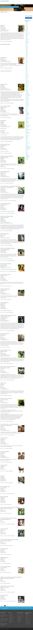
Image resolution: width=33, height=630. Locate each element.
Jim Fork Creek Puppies (5, 566)
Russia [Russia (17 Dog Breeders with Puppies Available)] (26, 124)
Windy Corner (3, 383)
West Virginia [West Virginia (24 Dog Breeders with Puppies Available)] (27, 157)
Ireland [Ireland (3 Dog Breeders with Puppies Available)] (26, 64)
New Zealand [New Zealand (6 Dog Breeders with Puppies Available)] (27, 101)
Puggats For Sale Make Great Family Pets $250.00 (11, 577)
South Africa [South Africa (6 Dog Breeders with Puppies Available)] (27, 131)
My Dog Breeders (5, 1)
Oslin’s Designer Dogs (5, 486)
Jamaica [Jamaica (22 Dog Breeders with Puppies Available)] (27, 67)
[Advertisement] (12, 19)
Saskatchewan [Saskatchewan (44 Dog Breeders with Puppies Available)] (27, 126)
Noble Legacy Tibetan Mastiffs (6, 216)
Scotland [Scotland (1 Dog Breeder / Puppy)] (27, 127)
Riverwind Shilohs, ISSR (5, 350)
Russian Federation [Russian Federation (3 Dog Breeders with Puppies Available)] (28, 125)
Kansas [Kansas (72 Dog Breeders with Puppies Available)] (27, 69)
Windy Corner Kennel (4, 333)
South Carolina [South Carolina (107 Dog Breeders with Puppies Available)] (27, 132)
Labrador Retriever (4, 421)
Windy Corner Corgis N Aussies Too (7, 366)
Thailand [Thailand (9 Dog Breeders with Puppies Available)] (27, 141)
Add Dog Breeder (13, 3)
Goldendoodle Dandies (5, 44)
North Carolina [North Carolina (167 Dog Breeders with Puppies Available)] (27, 103)
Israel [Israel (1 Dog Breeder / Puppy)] (26, 65)
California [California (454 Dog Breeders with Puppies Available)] (27, 35)
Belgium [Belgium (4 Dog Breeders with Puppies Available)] (27, 31)
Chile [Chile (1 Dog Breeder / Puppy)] (26, 37)
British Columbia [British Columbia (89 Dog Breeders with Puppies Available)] (28, 33)
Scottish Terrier (4, 448)
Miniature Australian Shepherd (5, 200)
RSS (32, 629)
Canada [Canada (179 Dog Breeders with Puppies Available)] (27, 36)
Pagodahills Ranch (4, 557)
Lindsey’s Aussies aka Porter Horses (8, 315)
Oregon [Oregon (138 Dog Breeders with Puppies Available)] (27, 110)
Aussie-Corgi (3, 395)
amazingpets (3, 120)
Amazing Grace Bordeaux (5, 70)
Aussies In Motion (4, 528)
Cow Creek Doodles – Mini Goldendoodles (9, 424)
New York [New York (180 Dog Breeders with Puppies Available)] (27, 100)
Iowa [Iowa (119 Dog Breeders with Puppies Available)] (26, 63)
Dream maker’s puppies (5, 106)
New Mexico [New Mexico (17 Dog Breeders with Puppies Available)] (27, 99)
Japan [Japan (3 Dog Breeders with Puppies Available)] (26, 68)
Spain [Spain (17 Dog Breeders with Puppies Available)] (26, 134)
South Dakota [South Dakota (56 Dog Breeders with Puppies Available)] (27, 133)
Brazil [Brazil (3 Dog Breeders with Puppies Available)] (26, 32)
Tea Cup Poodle (4, 545)
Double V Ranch (3, 12)
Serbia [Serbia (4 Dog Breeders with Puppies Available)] (26, 128)
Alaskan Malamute (4, 312)
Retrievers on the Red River (6, 398)
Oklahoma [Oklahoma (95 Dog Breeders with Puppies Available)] (27, 108)
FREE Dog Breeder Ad (4, 608)
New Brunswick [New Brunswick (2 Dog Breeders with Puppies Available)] (28, 93)
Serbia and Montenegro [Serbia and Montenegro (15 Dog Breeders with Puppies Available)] (29, 129)
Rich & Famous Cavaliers (5, 263)
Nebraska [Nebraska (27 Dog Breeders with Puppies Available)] (27, 90)
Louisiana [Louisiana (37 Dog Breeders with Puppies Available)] (27, 75)
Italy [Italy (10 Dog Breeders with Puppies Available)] (26, 66)
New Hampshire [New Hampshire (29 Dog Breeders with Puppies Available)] (28, 97)
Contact (18, 3)
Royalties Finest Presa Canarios (7, 586)
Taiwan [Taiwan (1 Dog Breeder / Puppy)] (26, 138)
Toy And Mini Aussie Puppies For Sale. (8, 518)
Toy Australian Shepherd (5, 203)
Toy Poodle (3, 504)
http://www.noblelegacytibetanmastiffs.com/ (8, 223)
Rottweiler (3, 117)
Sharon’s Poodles (4, 496)
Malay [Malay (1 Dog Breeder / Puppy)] (26, 78)
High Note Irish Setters (5, 144)
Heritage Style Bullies (4, 171)
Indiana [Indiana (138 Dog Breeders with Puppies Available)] (27, 61)
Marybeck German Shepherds (6, 156)
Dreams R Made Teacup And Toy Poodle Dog (9, 507)
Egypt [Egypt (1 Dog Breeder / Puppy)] (26, 44)
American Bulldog (4, 183)
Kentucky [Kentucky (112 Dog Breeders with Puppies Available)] (27, 70)
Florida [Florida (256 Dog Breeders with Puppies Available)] (26, 48)
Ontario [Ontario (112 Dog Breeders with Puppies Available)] (27, 109)
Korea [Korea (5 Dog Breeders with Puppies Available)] (26, 71)
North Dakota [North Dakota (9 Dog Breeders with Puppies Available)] (27, 104)
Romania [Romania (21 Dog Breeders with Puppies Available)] (27, 123)
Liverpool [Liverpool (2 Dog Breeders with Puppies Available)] (27, 74)
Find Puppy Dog (22, 3)
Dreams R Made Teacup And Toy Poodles (9, 539)
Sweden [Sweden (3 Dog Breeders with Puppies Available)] (27, 136)
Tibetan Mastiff (4, 230)
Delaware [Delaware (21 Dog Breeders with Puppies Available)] (27, 42)
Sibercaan (3, 554)
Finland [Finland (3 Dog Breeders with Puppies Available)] (27, 47)
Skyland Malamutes (4, 302)
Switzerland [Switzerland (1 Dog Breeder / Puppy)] (27, 137)
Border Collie (3, 41)
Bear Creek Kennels (4, 233)
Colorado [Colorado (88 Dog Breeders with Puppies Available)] (27, 38)
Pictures (27, 3)
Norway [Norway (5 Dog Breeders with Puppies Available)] (27, 105)
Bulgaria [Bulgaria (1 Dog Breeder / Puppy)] (27, 34)
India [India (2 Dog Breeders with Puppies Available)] (26, 60)
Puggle (3, 572)
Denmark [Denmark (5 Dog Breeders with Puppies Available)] (27, 43)
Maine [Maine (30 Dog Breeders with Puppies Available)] (26, 77)
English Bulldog (4, 141)
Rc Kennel (2, 475)
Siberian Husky (4, 245)
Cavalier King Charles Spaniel (5, 271)
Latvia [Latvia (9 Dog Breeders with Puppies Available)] (26, 72)
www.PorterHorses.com (6, 321)
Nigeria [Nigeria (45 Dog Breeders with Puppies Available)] (26, 102)
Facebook (30, 629)
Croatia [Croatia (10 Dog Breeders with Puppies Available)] (27, 40)
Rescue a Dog (30, 3)
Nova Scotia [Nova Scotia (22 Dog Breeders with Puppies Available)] (27, 106)
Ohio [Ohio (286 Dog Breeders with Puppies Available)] (26, 107)
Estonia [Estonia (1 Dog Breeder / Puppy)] (27, 45)
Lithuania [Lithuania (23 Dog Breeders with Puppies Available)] (27, 73)
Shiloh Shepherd (4, 363)
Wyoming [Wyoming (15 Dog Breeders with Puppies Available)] (27, 159)
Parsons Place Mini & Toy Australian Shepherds (10, 186)
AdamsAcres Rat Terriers (5, 274)
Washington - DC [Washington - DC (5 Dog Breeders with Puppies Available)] (28, 156)
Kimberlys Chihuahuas (5, 289)
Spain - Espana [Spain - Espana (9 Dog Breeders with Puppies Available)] (28, 135)
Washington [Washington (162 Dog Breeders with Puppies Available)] (27, 155)
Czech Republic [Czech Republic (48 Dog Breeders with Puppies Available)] (28, 41)
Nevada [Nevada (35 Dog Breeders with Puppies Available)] (27, 92)
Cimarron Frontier (4, 548)
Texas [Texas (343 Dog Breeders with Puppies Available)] (26, 140)
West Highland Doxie (4, 493)
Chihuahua (3, 299)
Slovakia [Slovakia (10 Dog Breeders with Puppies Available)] (27, 130)
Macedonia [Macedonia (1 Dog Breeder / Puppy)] (27, 76)
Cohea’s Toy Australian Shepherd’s (7, 248)
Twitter (28, 629)
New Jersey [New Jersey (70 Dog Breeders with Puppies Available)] (27, 98)
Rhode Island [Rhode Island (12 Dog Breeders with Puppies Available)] (27, 122)
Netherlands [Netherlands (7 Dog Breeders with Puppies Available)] (27, 91)
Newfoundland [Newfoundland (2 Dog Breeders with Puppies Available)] (27, 94)
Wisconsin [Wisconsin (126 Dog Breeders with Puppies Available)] (27, 158)
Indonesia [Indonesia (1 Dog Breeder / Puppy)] (27, 62)
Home (9, 3)
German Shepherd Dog (5, 168)
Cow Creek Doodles (4, 451)
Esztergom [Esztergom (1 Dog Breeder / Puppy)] (27, 46)
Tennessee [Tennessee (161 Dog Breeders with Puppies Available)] (27, 139)
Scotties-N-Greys (4, 437)
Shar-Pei (3, 563)
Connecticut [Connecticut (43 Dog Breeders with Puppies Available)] (27, 39)
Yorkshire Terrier (4, 482)
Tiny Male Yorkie (3, 465)
